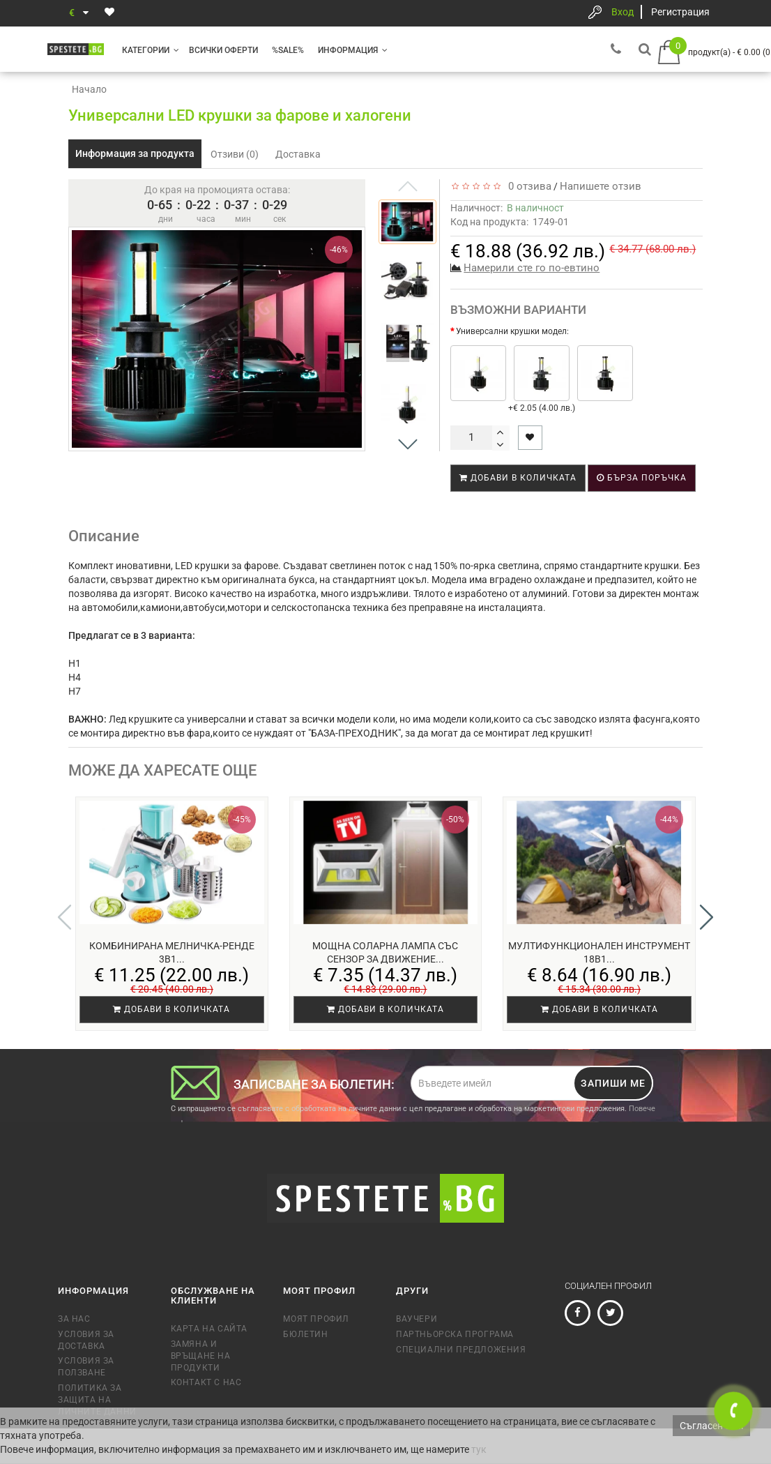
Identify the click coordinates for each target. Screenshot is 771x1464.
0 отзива (527, 186)
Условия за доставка (86, 1340)
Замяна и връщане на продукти (201, 1356)
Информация (353, 50)
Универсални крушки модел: (512, 331)
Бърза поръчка (642, 478)
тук (479, 1449)
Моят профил (316, 1319)
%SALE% (288, 50)
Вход (622, 11)
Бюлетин (305, 1334)
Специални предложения (461, 1349)
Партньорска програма (455, 1334)
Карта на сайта (209, 1329)
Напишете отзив (600, 186)
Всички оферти (223, 50)
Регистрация (680, 11)
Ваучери (416, 1319)
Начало (89, 89)
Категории (150, 50)
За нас (74, 1319)
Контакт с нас (206, 1382)
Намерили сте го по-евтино (532, 268)
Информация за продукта (134, 153)
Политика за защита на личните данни (97, 1400)
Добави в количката (518, 478)
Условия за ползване (86, 1367)
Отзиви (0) (235, 154)
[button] (407, 444)
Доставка (298, 154)
